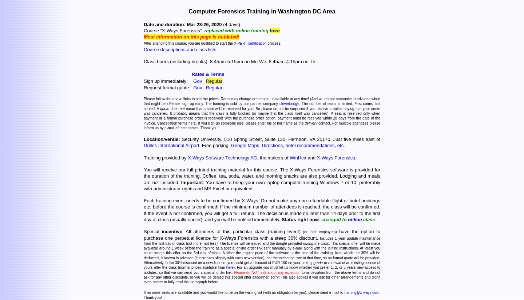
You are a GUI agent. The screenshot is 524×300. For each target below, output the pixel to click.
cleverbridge (289, 104)
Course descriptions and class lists (180, 49)
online (355, 219)
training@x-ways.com (361, 293)
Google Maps (245, 145)
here (274, 30)
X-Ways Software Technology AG (222, 158)
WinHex (298, 158)
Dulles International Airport (171, 145)
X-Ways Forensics (336, 158)
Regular (214, 81)
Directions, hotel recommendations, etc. (303, 145)
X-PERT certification (250, 43)
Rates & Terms (208, 74)
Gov (197, 81)
